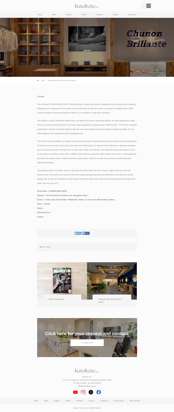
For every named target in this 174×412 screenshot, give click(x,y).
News (40, 14)
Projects (69, 14)
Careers (115, 14)
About (54, 14)
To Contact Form (87, 343)
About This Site (135, 401)
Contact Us (132, 14)
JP (144, 6)
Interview (100, 14)
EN (148, 6)
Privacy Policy (119, 401)
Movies (84, 14)
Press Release (46, 247)
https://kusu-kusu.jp (89, 386)
